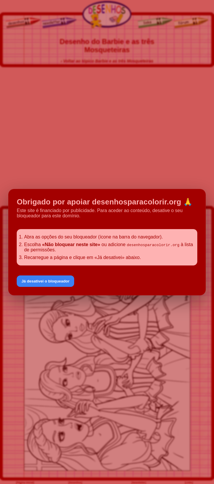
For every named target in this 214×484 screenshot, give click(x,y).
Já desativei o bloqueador (45, 281)
